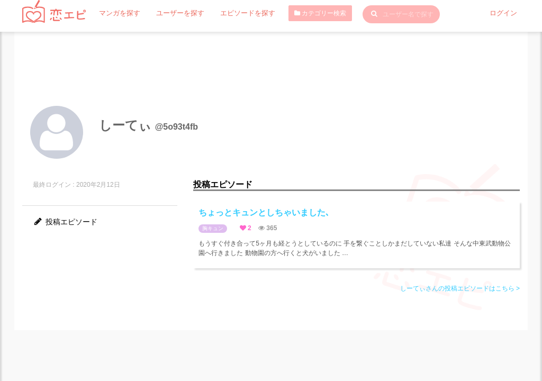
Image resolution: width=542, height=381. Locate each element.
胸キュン (212, 228)
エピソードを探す (238, 13)
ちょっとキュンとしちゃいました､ (264, 212)
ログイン (504, 13)
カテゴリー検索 (309, 13)
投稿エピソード (65, 221)
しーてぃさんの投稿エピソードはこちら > (460, 288)
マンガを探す (118, 13)
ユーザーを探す (175, 13)
